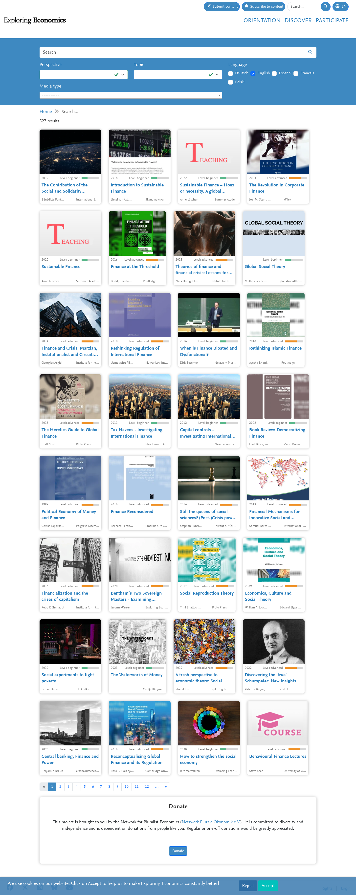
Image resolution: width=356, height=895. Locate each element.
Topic (139, 65)
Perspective (51, 65)
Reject (248, 885)
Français (307, 73)
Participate (332, 21)
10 (127, 787)
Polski (240, 82)
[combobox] (131, 95)
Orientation (262, 21)
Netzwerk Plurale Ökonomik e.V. (211, 822)
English (264, 73)
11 (137, 787)
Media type (50, 86)
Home (46, 112)
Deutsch (241, 73)
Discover (298, 21)
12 (147, 787)
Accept (268, 885)
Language (237, 65)
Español (285, 73)
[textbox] (131, 95)
